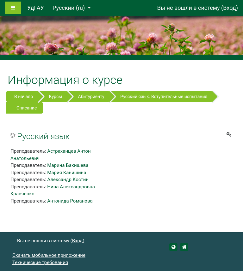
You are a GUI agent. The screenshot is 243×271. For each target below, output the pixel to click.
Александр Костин (68, 179)
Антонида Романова (69, 201)
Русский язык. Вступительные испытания (163, 96)
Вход (229, 7)
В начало (23, 96)
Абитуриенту (91, 96)
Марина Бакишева (67, 165)
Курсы (55, 96)
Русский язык (43, 136)
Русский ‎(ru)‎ (69, 7)
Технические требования (40, 262)
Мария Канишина (66, 172)
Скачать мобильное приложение (48, 255)
